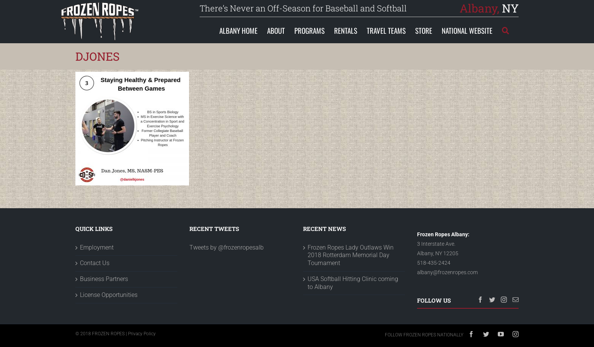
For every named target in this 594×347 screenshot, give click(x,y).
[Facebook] (480, 300)
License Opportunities (109, 294)
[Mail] (516, 300)
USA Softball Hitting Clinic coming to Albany (353, 282)
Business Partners (104, 279)
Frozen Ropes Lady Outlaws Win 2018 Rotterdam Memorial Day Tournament (351, 255)
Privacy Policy (142, 333)
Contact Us (94, 263)
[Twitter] (492, 300)
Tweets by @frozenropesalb (226, 247)
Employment (97, 247)
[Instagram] (504, 300)
